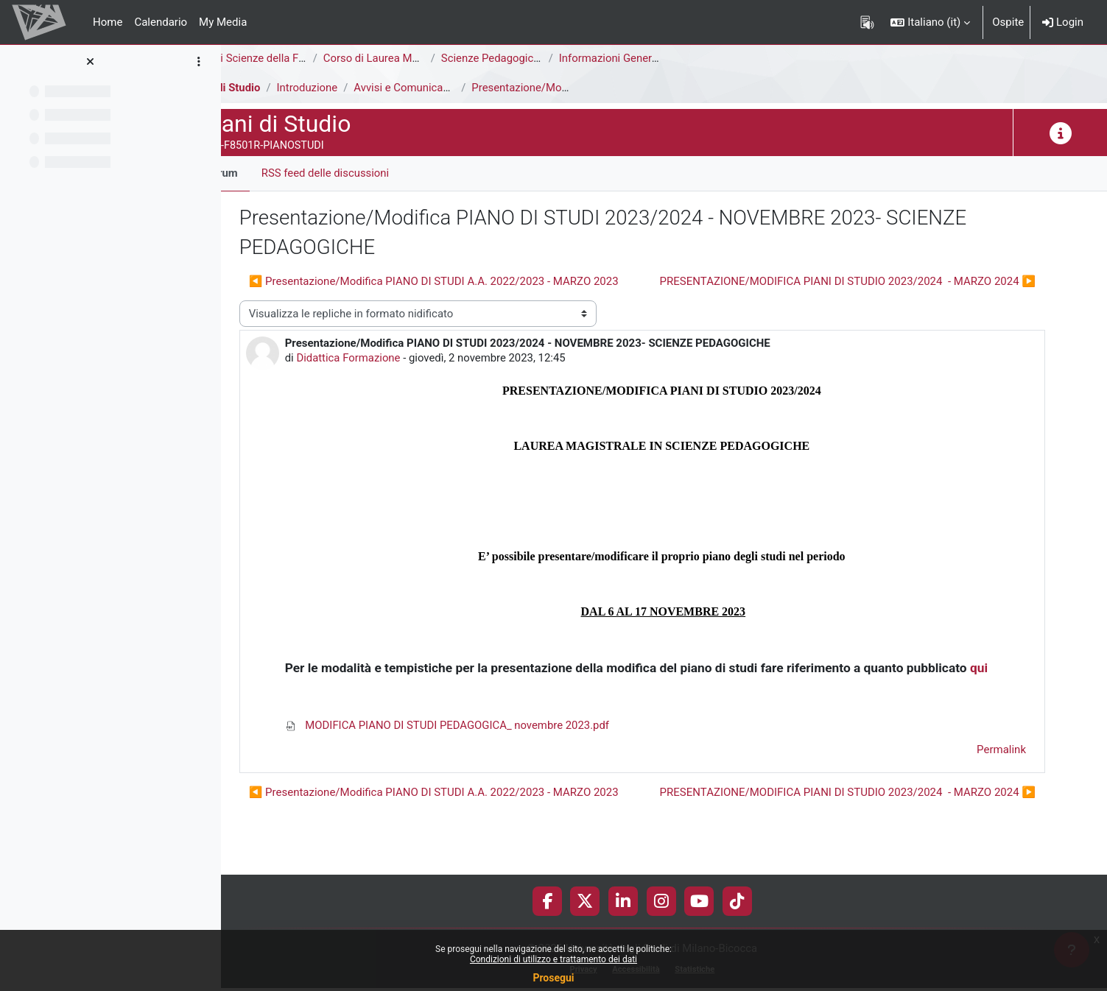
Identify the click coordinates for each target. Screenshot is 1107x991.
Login (1062, 22)
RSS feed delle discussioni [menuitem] (369, 173)
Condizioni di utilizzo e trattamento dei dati (553, 959)
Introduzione (351, 87)
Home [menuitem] (107, 22)
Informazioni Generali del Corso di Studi (699, 58)
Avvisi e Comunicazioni (455, 87)
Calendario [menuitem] (160, 22)
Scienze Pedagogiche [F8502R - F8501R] (583, 58)
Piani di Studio (269, 87)
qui (1022, 695)
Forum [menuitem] (265, 173)
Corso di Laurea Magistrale (433, 58)
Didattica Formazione (392, 385)
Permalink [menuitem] (1001, 777)
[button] (930, 22)
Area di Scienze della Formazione (314, 58)
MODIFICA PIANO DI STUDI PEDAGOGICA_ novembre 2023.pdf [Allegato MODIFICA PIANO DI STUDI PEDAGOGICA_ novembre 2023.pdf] (492, 752)
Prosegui (553, 978)
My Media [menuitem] (223, 22)
